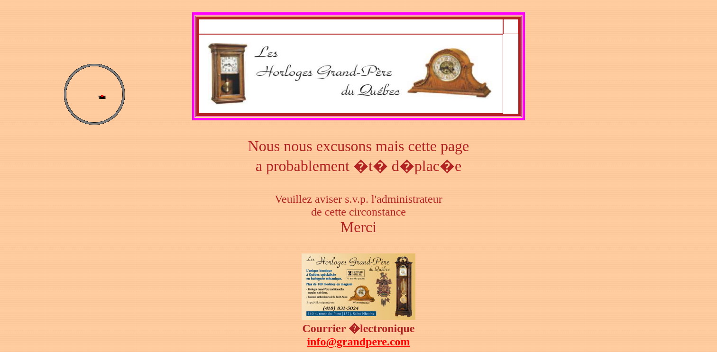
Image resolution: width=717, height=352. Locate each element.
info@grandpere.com (358, 341)
